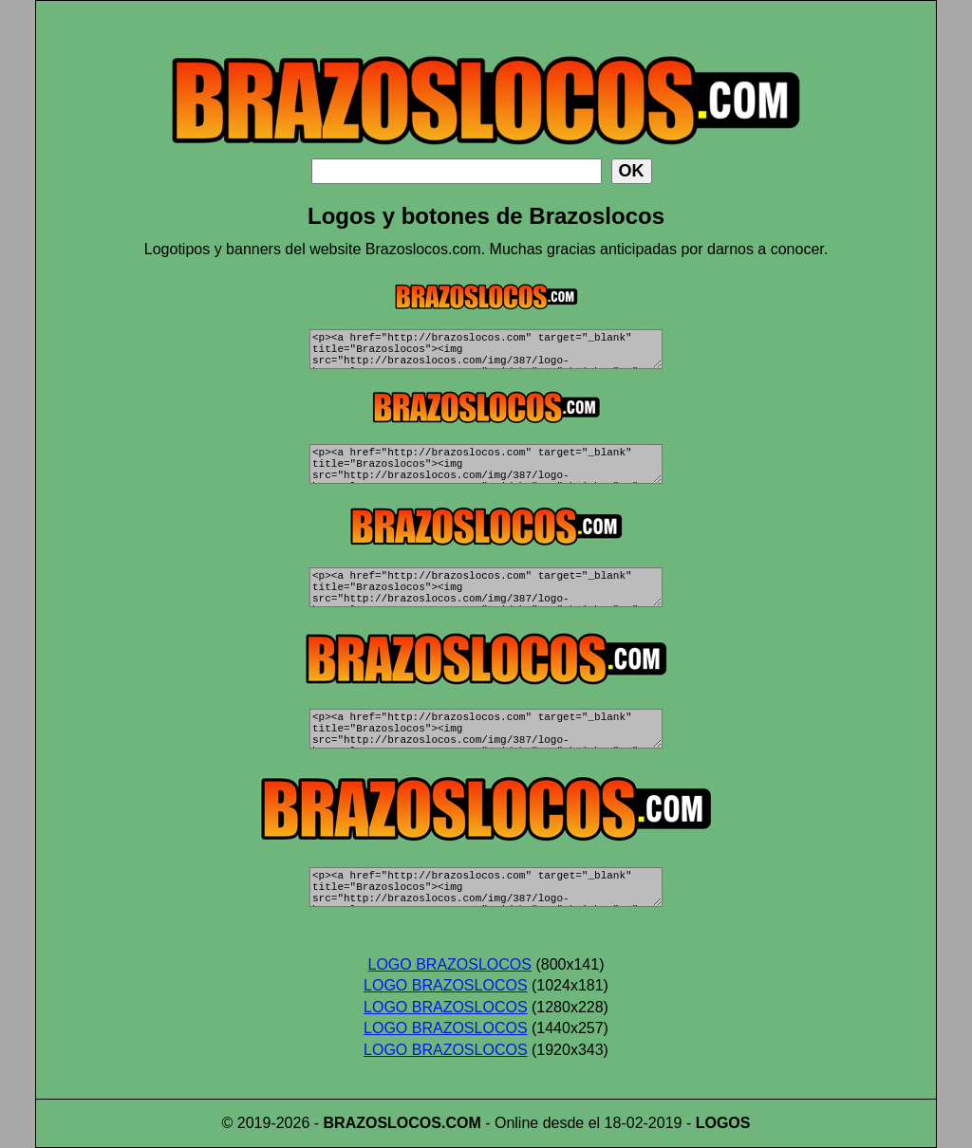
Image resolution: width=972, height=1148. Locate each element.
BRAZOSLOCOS (382, 1123)
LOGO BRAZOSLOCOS (450, 964)
